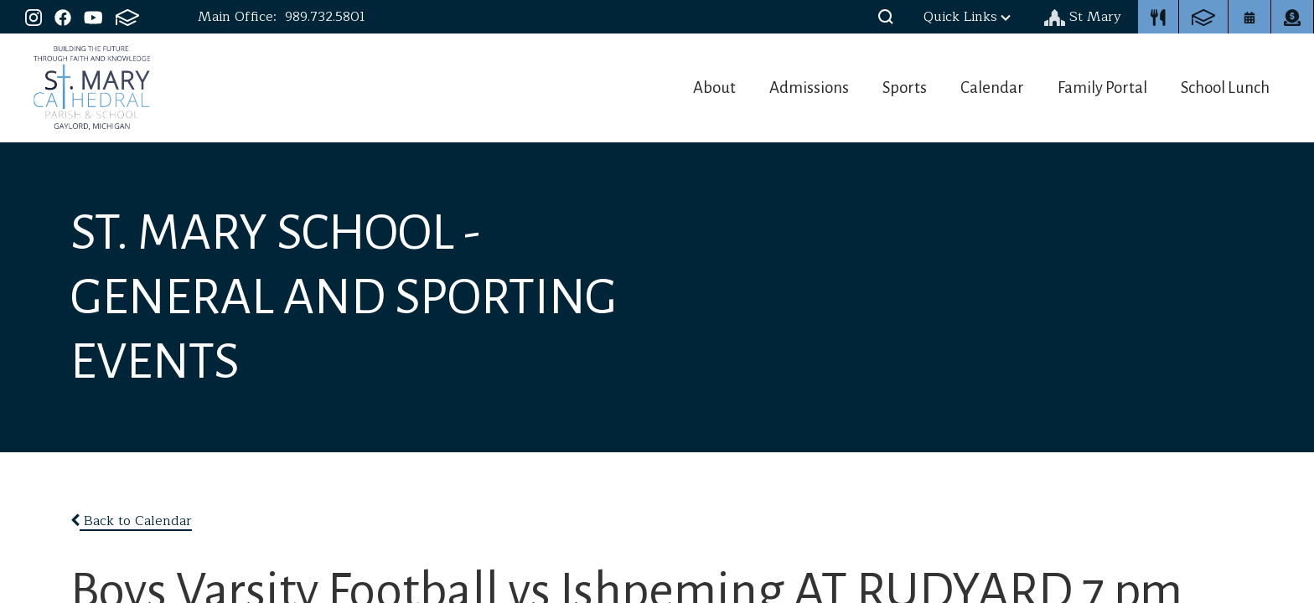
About (677, 87)
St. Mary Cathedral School (92, 88)
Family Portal (1098, 87)
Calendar (980, 87)
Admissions (781, 87)
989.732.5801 (325, 17)
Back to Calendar (131, 521)
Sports (884, 87)
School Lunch (1228, 87)
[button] (886, 17)
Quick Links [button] (967, 17)
